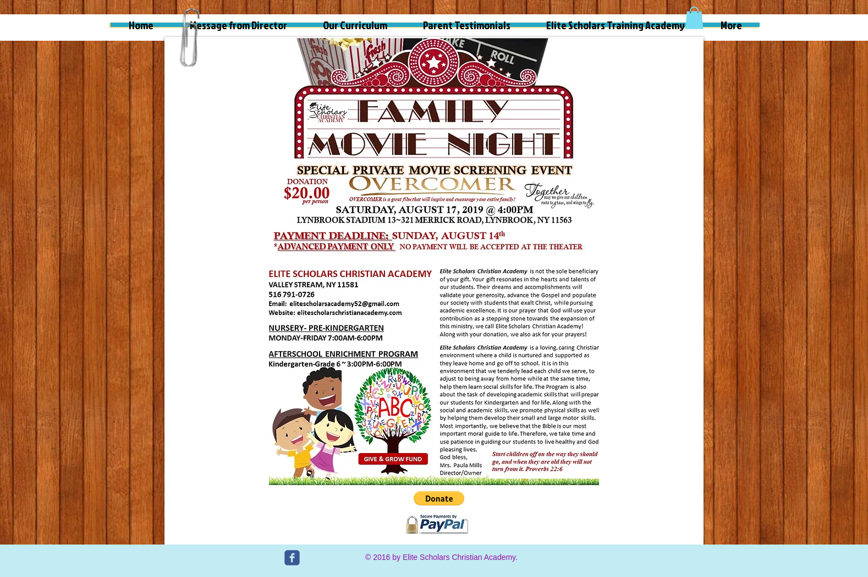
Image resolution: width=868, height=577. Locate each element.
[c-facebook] (292, 557)
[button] (694, 18)
